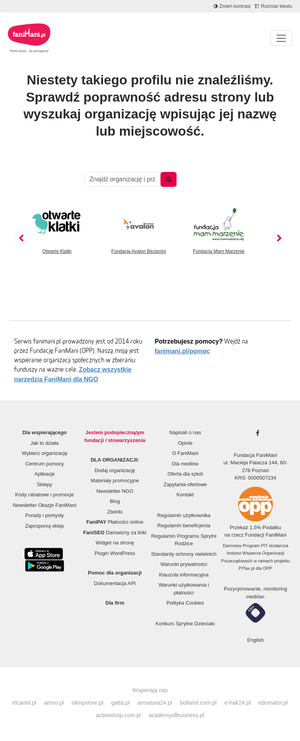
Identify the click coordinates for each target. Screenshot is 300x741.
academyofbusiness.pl (176, 715)
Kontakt (185, 495)
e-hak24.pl (237, 703)
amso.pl (54, 703)
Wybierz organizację (45, 453)
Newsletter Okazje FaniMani (45, 505)
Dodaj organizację (115, 470)
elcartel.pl (24, 703)
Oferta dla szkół (185, 474)
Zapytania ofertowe (185, 484)
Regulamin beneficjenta (184, 525)
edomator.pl (273, 703)
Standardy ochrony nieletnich (184, 554)
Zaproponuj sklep (44, 526)
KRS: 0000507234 (255, 478)
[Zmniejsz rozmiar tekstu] (273, 6)
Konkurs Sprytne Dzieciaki (185, 623)
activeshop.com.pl (118, 715)
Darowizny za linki (114, 532)
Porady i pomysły (44, 515)
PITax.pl (246, 568)
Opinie (185, 443)
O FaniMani (185, 453)
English (255, 640)
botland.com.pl (198, 703)
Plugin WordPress (115, 553)
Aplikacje (44, 474)
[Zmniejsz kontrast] (232, 6)
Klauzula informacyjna (184, 575)
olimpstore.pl (87, 703)
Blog (115, 501)
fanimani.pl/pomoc (182, 351)
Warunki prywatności (184, 564)
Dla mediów (185, 464)
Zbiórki (114, 512)
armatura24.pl (155, 703)
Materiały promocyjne (115, 480)
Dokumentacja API (115, 583)
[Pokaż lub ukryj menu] (281, 38)
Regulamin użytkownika (184, 515)
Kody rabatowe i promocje (44, 495)
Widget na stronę (115, 543)
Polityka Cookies (185, 603)
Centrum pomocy (44, 464)
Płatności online (114, 522)
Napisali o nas (185, 432)
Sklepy (44, 484)
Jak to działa (44, 443)
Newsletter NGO (115, 491)
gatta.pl (120, 703)
